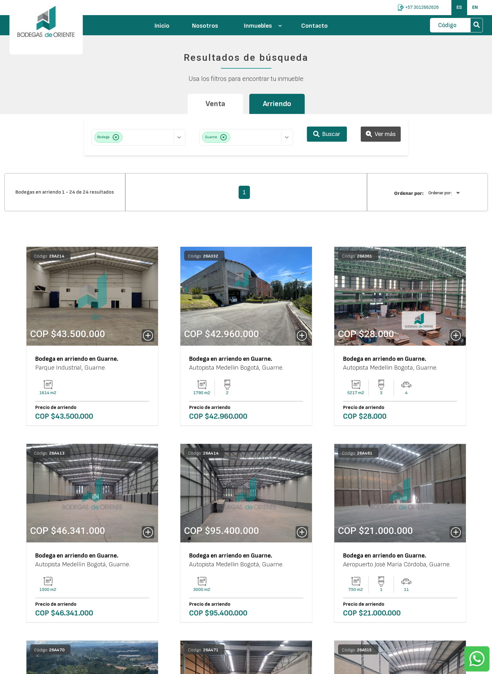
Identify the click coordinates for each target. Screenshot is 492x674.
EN (475, 7)
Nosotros (205, 26)
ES (459, 7)
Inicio (162, 26)
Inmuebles (263, 26)
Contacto (314, 26)
